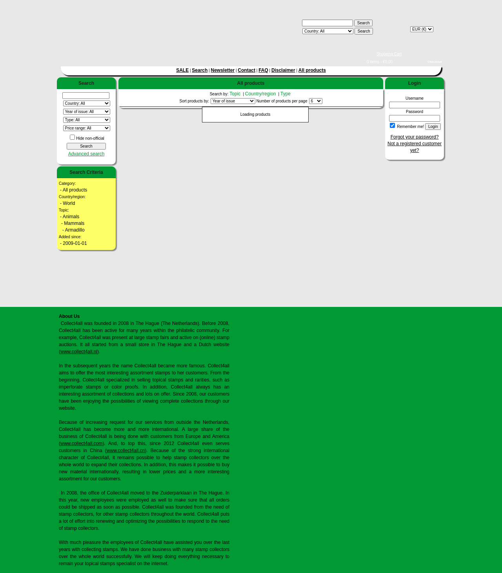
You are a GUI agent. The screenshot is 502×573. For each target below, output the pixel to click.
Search (199, 70)
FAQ (263, 70)
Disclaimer (283, 70)
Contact (246, 70)
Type (286, 94)
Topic (235, 94)
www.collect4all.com (81, 443)
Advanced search (86, 154)
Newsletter (223, 70)
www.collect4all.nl (78, 351)
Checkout (434, 62)
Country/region (261, 94)
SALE (182, 70)
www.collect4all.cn (126, 450)
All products (312, 70)
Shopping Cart (389, 54)
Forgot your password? (415, 137)
